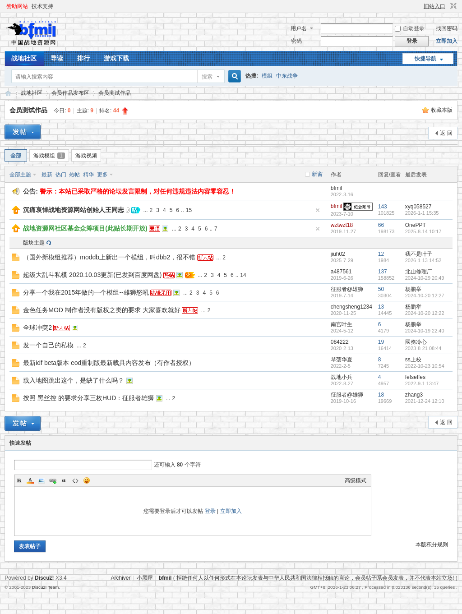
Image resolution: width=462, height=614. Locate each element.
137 (382, 271)
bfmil (336, 188)
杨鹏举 (413, 289)
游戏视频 (86, 155)
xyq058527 (418, 206)
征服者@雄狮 (347, 289)
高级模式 (355, 480)
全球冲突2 (37, 327)
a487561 (341, 271)
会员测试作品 (114, 93)
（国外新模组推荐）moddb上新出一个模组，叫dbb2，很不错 (109, 257)
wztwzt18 (342, 225)
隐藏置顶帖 (317, 210)
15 (189, 210)
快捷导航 (425, 58)
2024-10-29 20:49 (424, 278)
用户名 (299, 28)
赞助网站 (17, 6)
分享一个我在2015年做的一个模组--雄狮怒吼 (85, 292)
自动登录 (410, 28)
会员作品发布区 (70, 93)
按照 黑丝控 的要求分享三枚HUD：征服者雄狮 (88, 398)
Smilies (86, 480)
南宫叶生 (341, 324)
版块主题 (34, 243)
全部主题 (20, 174)
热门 (60, 174)
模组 (267, 76)
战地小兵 (341, 377)
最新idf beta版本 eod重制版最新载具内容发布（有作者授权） (109, 362)
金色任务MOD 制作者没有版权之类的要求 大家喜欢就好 (101, 310)
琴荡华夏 (341, 359)
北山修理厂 (418, 271)
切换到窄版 (452, 6)
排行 (83, 58)
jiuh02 (338, 254)
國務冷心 (416, 342)
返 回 (446, 133)
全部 (15, 155)
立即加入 (446, 41)
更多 (102, 174)
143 (382, 206)
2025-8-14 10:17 (423, 231)
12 (381, 254)
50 (381, 289)
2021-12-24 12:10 (424, 401)
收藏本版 (442, 110)
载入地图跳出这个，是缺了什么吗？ (73, 380)
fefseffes (415, 377)
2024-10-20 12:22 (424, 313)
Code (75, 480)
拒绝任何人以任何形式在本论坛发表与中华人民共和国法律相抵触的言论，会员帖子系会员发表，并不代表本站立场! (315, 578)
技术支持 (42, 6)
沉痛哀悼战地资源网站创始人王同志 (73, 209)
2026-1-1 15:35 (422, 213)
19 (381, 342)
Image (41, 480)
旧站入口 (434, 6)
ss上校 (413, 359)
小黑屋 (145, 578)
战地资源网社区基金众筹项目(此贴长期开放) (85, 228)
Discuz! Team (45, 587)
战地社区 (24, 58)
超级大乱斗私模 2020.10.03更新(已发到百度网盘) (92, 274)
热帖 (74, 174)
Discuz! (44, 578)
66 (381, 225)
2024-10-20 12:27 (424, 295)
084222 (340, 342)
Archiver (120, 578)
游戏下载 (116, 58)
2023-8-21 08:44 (423, 348)
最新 (47, 174)
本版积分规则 (432, 544)
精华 (88, 174)
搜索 (207, 77)
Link (52, 480)
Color (30, 480)
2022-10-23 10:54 (424, 366)
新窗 (317, 174)
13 (381, 307)
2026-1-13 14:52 (423, 260)
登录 (210, 511)
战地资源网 (8, 93)
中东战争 (287, 76)
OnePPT (415, 225)
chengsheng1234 (351, 307)
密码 (296, 41)
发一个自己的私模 (48, 345)
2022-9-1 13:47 (422, 383)
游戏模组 (49, 155)
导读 (57, 58)
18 (381, 395)
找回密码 (446, 28)
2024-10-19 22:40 (424, 330)
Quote (64, 480)
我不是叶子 (418, 254)
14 (243, 275)
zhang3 (414, 395)
